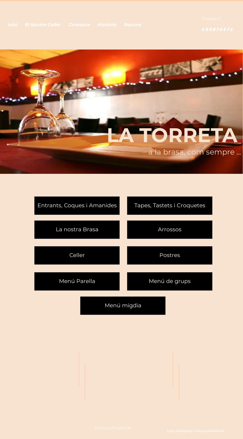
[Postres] (170, 255)
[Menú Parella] (77, 281)
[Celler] (77, 255)
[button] (12, 25)
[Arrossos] (170, 229)
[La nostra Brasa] (77, 229)
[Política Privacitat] (113, 428)
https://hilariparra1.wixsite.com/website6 (195, 431)
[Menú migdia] (123, 305)
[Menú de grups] (170, 281)
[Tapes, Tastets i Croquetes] (170, 205)
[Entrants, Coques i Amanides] (77, 205)
